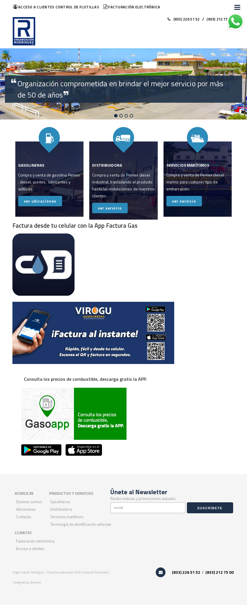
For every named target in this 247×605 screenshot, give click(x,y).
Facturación (131, 7)
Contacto (23, 517)
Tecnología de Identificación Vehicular (81, 524)
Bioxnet (36, 582)
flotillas (56, 7)
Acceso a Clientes (30, 548)
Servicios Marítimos (66, 517)
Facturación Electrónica (35, 541)
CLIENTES (23, 533)
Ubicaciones (26, 509)
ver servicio (110, 208)
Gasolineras (60, 502)
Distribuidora (61, 509)
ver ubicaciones (40, 201)
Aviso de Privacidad (95, 572)
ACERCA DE (24, 493)
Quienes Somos (29, 502)
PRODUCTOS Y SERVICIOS (71, 493)
